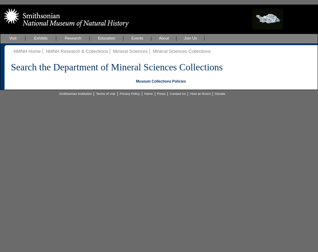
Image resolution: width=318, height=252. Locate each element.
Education (106, 38)
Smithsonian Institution (75, 94)
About (164, 38)
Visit (13, 38)
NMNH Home (27, 51)
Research (73, 38)
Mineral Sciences (130, 51)
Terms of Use (105, 94)
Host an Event (200, 94)
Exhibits (41, 38)
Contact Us (178, 94)
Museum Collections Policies (161, 81)
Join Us (190, 38)
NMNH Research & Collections (77, 51)
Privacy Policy (130, 94)
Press (161, 94)
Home (148, 94)
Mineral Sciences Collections (182, 51)
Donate (220, 94)
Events (137, 38)
